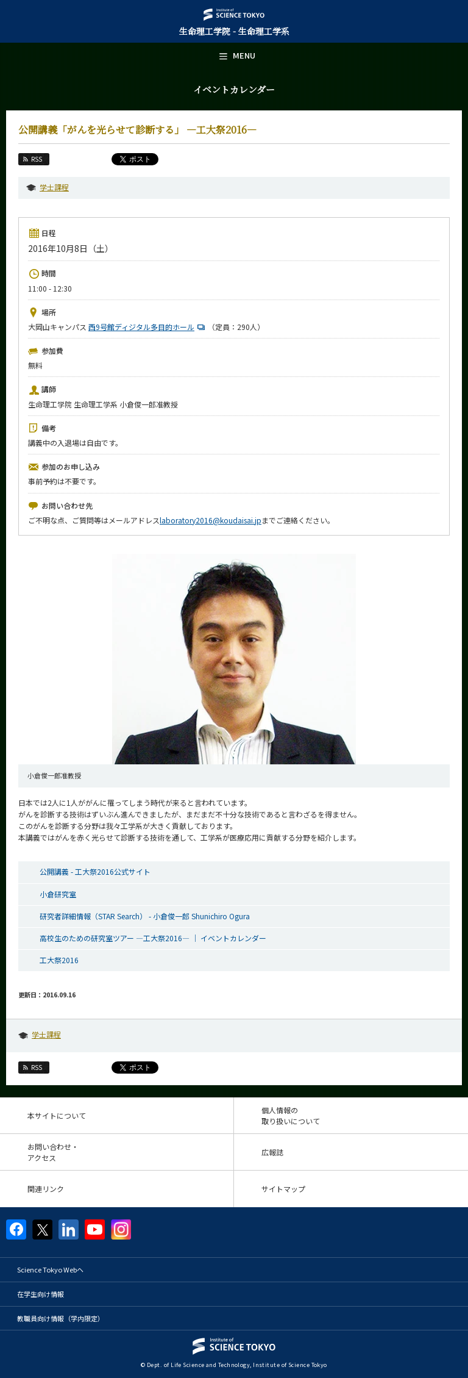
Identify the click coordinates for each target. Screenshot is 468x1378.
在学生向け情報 (40, 1294)
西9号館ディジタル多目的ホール (148, 326)
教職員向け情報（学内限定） (60, 1318)
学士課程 (54, 187)
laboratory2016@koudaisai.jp (210, 520)
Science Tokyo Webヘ (50, 1269)
